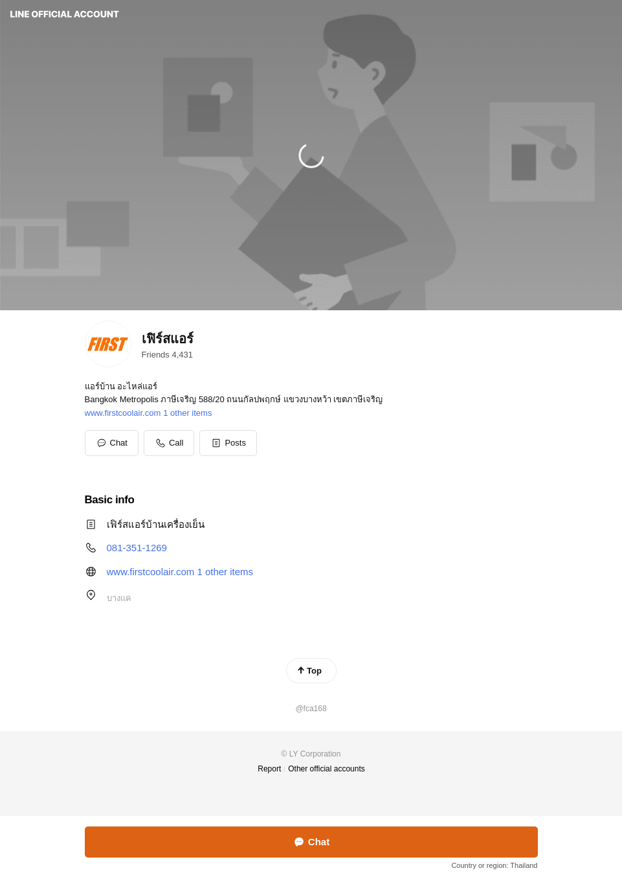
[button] (228, 443)
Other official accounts (326, 768)
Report (269, 768)
